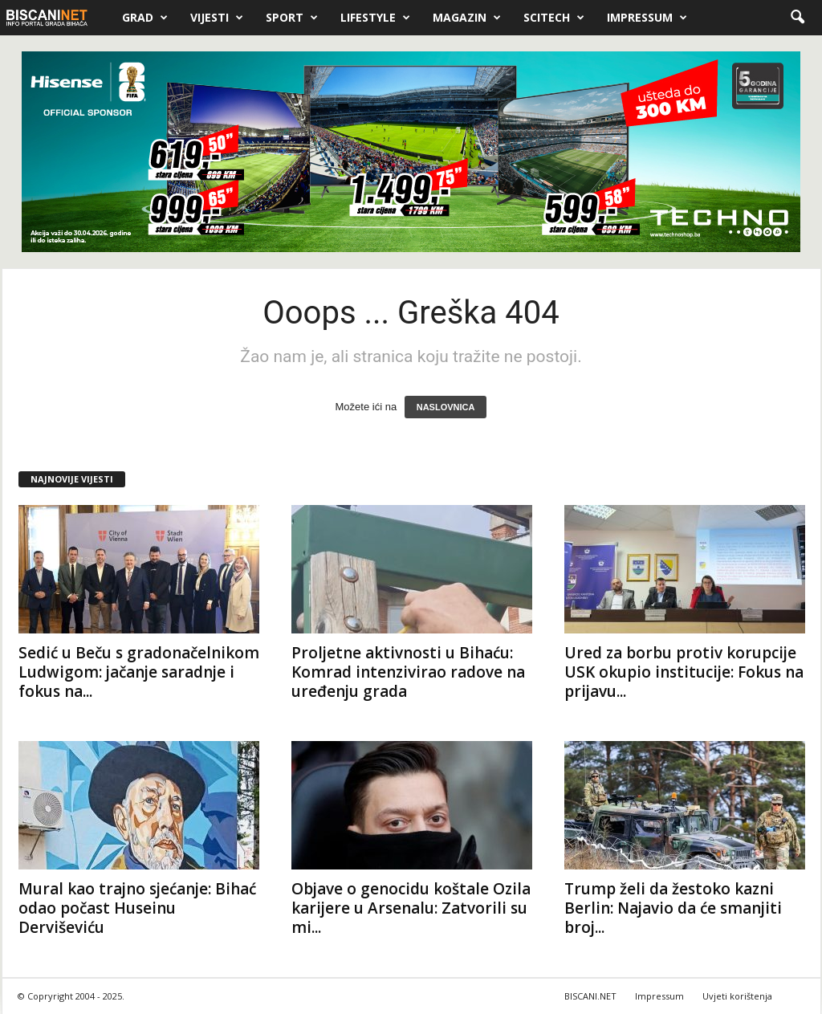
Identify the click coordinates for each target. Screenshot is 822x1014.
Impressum (647, 17)
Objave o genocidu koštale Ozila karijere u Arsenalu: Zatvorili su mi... (411, 908)
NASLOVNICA (446, 407)
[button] (797, 17)
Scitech (553, 17)
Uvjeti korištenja (737, 996)
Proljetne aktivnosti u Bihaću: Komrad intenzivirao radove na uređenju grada (408, 672)
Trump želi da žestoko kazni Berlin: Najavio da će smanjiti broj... (673, 908)
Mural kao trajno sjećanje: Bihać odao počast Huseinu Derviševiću (137, 908)
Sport (292, 17)
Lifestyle (375, 17)
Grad (145, 17)
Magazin (467, 17)
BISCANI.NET (590, 996)
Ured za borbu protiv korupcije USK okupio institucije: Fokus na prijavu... (684, 672)
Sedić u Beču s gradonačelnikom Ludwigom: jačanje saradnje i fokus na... (138, 672)
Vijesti (216, 17)
